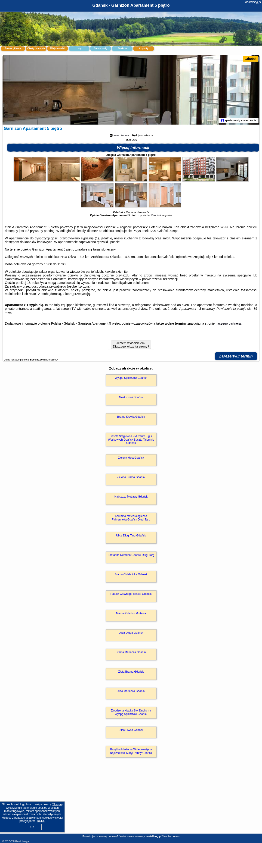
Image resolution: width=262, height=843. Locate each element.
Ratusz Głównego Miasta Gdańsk (130, 593)
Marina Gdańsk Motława (131, 613)
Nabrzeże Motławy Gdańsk (131, 496)
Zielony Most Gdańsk (131, 457)
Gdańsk (250, 59)
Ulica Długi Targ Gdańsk (131, 535)
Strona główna (13, 48)
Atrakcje (121, 48)
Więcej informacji (133, 147)
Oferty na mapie (36, 48)
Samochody (100, 48)
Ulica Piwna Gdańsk (131, 730)
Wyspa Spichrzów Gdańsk (131, 377)
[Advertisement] (131, 800)
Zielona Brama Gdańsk (131, 477)
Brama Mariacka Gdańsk (131, 652)
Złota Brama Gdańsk (131, 671)
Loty (79, 48)
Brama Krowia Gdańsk (131, 416)
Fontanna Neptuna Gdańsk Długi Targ (131, 555)
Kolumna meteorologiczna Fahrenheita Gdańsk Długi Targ (131, 517)
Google (57, 804)
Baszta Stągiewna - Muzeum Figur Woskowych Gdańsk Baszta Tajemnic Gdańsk (131, 440)
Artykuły (143, 48)
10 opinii (156, 215)
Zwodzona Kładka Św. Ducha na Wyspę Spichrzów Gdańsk (131, 712)
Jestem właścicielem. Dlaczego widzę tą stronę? (131, 344)
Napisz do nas (171, 836)
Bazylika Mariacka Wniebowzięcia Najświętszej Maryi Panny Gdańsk (131, 751)
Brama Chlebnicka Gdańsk (131, 574)
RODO (41, 821)
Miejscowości (57, 48)
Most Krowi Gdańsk (131, 397)
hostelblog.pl (253, 2)
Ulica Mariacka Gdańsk (131, 691)
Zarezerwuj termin (236, 356)
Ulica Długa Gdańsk (131, 632)
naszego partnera (228, 323)
